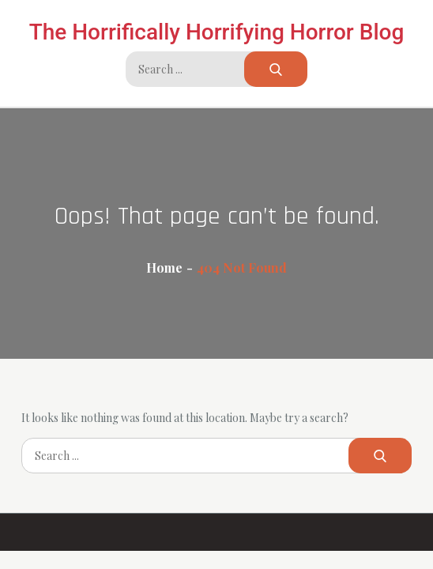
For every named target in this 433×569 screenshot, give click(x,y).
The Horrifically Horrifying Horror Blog (217, 32)
